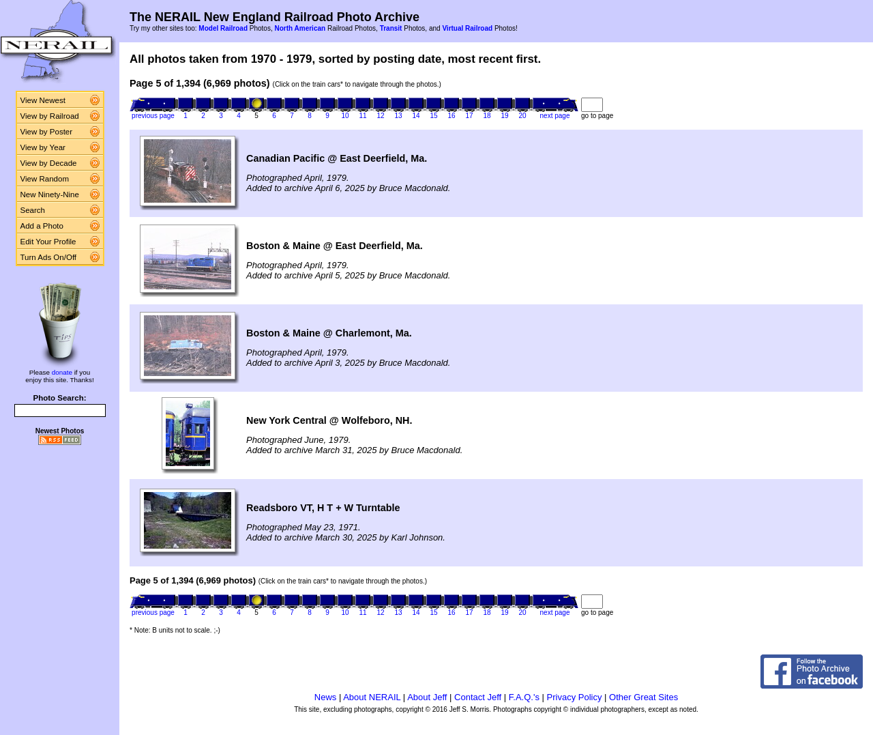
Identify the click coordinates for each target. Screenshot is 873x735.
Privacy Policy (574, 697)
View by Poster (46, 132)
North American (299, 28)
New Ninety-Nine (49, 194)
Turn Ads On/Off (48, 257)
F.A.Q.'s (524, 697)
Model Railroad (223, 28)
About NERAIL (371, 697)
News (325, 697)
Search (33, 210)
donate (62, 372)
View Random (44, 179)
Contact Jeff (477, 697)
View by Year (42, 147)
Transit (391, 28)
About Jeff (427, 697)
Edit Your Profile (48, 241)
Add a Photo (41, 226)
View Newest (42, 100)
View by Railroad (49, 116)
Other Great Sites (643, 697)
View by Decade (48, 163)
